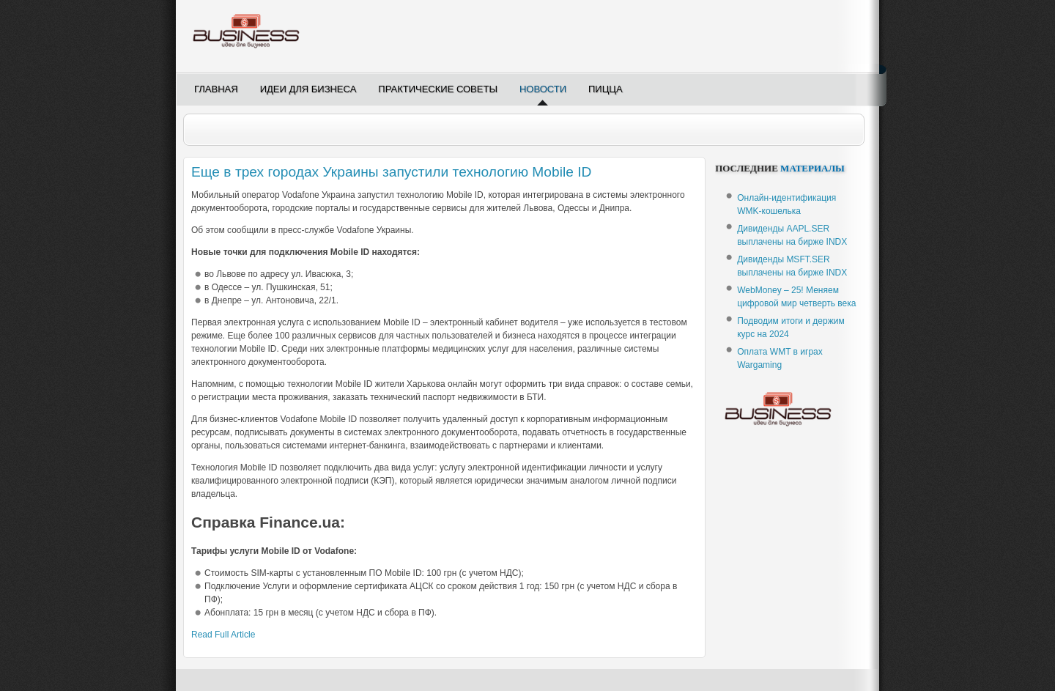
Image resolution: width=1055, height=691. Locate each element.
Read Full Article (223, 634)
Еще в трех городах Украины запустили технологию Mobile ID (391, 172)
